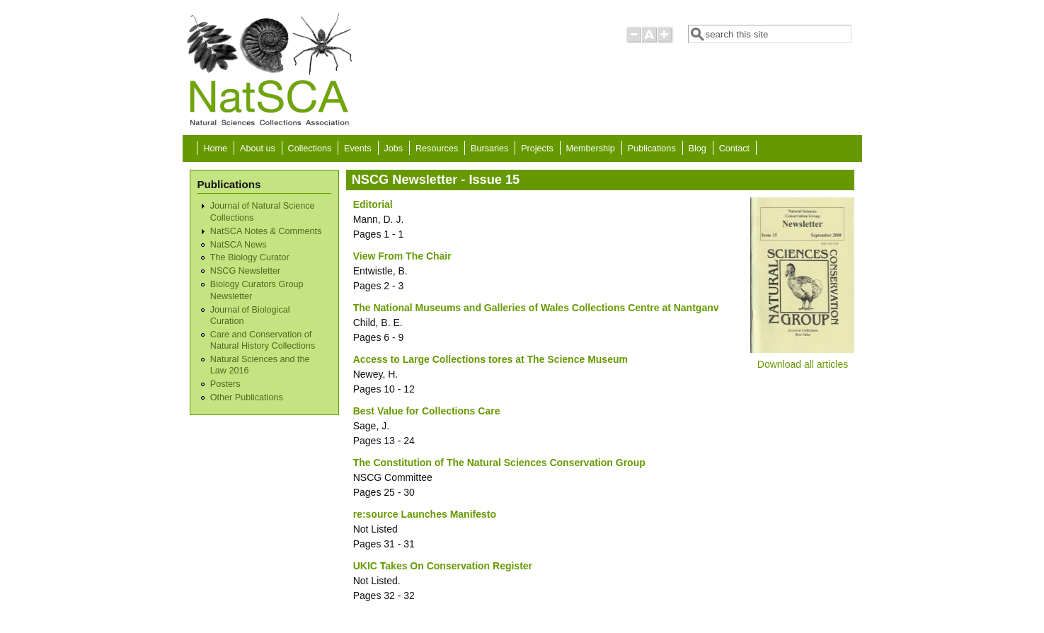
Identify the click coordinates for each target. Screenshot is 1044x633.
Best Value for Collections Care (426, 411)
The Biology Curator (249, 257)
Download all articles (802, 364)
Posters (225, 384)
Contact (734, 148)
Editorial (373, 204)
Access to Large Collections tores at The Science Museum (490, 359)
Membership (590, 148)
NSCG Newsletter (245, 271)
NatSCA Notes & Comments (265, 231)
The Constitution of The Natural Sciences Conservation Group (499, 462)
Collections (310, 148)
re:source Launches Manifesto (424, 514)
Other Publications (246, 397)
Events (358, 148)
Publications (652, 148)
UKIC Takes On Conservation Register (442, 565)
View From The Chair (402, 256)
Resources (436, 148)
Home (216, 148)
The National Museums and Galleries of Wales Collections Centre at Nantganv (536, 307)
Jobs (393, 148)
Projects (537, 148)
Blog (697, 148)
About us (257, 148)
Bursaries (489, 148)
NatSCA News (238, 245)
